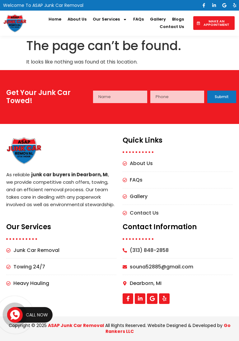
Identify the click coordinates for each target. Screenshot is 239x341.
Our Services (110, 19)
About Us (77, 19)
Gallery (158, 19)
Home (55, 19)
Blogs (178, 19)
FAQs (138, 19)
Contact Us (172, 27)
